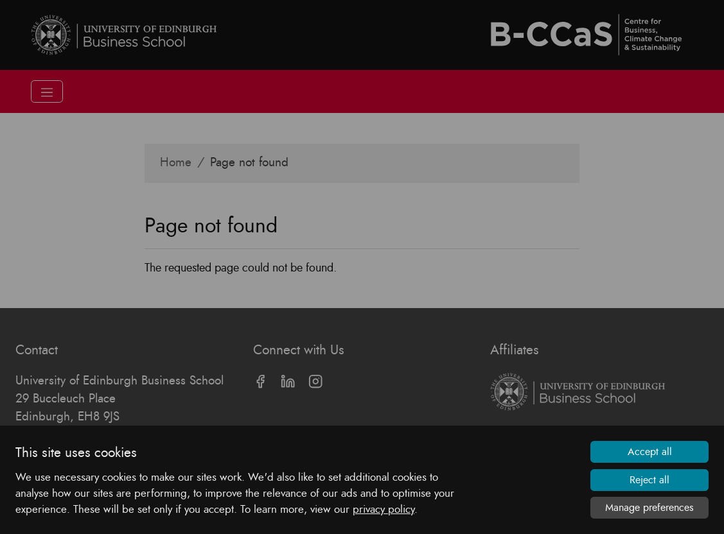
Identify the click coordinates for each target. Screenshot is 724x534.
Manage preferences (649, 508)
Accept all (650, 452)
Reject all (649, 480)
